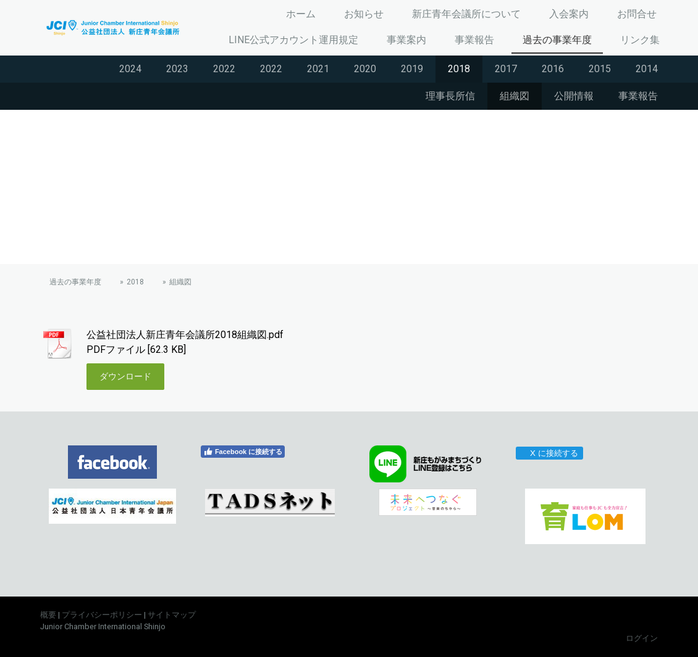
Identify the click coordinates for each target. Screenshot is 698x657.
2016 (553, 69)
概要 (48, 614)
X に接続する (548, 453)
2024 (130, 69)
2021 (318, 69)
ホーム (301, 14)
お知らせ (364, 14)
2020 (365, 69)
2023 (177, 69)
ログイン (642, 638)
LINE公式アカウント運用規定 (293, 40)
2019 (412, 69)
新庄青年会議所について (466, 14)
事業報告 (474, 40)
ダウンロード (125, 376)
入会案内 (569, 14)
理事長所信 (450, 96)
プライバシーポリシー (102, 614)
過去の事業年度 (557, 40)
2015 (600, 69)
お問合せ (637, 14)
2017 (506, 69)
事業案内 (406, 40)
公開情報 (574, 96)
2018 (459, 69)
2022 (224, 69)
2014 (647, 69)
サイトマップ (172, 614)
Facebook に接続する (242, 452)
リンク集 (640, 40)
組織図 (514, 96)
